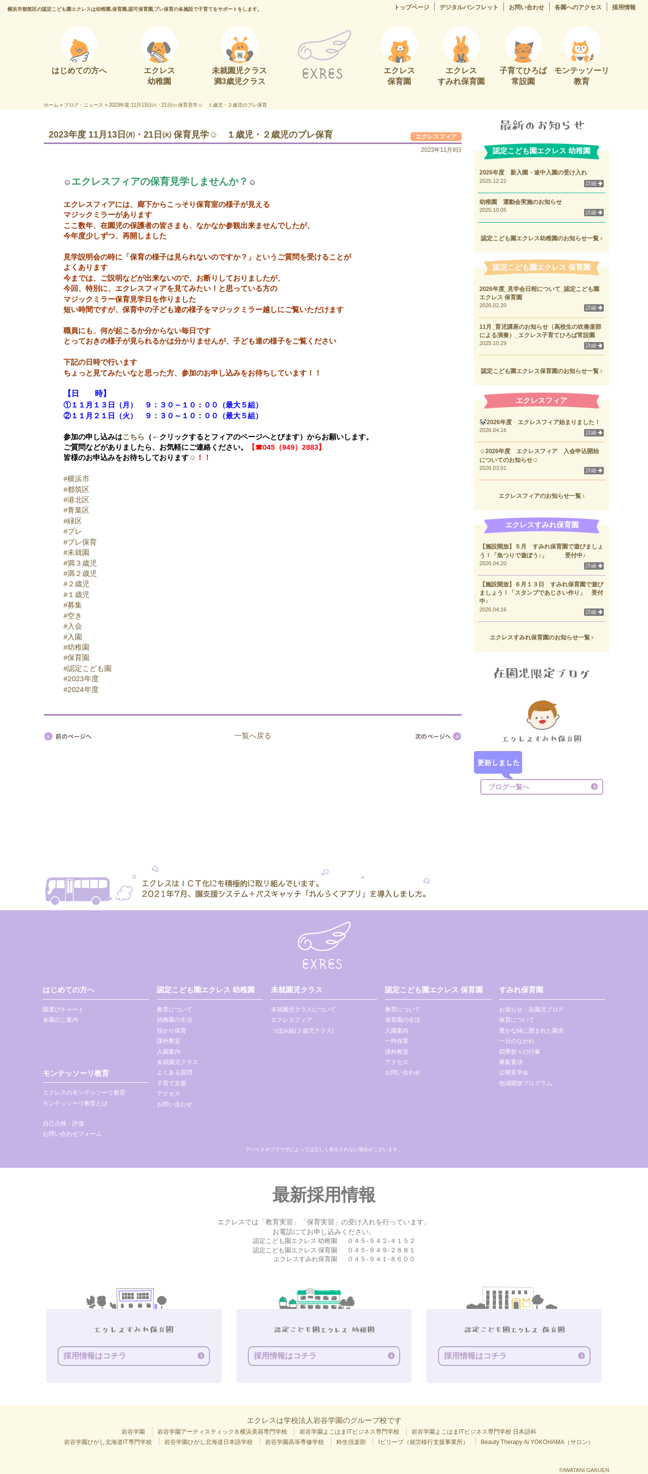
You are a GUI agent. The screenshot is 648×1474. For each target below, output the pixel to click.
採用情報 (624, 7)
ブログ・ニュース (83, 105)
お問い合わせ (526, 7)
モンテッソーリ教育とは (75, 1103)
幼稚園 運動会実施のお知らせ (520, 202)
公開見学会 (514, 1072)
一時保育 (397, 1041)
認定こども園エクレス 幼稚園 (206, 989)
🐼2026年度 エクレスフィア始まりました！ (539, 422)
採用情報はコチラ (94, 1356)
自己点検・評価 (63, 1123)
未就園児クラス (177, 1062)
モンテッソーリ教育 (76, 1073)
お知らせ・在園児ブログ (531, 1009)
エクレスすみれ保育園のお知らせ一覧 (541, 637)
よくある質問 (174, 1072)
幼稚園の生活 (174, 1019)
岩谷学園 (133, 1431)
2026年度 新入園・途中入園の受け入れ (533, 172)
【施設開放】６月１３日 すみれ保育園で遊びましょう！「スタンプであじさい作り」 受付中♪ (541, 593)
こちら (133, 437)
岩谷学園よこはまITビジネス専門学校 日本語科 (474, 1431)
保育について (516, 1019)
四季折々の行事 (519, 1051)
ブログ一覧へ (509, 787)
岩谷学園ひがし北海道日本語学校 (208, 1442)
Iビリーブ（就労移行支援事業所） (423, 1442)
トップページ (411, 7)
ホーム (51, 105)
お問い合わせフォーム (72, 1133)
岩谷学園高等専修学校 (294, 1442)
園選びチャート (63, 1009)
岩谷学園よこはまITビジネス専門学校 (349, 1431)
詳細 (594, 183)
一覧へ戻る (253, 735)
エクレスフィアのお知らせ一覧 (542, 495)
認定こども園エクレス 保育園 (434, 989)
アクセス (168, 1093)
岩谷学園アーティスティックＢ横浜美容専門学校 (222, 1431)
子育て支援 (171, 1083)
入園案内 (168, 1051)
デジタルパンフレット (469, 7)
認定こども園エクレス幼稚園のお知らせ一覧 (541, 238)
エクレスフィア (436, 136)
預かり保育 (171, 1030)
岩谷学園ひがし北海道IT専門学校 (108, 1442)
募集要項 (511, 1062)
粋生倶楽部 (351, 1442)
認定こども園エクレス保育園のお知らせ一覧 (541, 371)
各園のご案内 (60, 1019)
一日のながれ (516, 1041)
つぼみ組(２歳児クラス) (302, 1030)
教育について (174, 1009)
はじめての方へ (68, 989)
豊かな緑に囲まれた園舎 (531, 1030)
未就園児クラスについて (303, 1009)
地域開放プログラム (525, 1083)
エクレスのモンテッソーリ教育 (84, 1092)
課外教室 (168, 1041)
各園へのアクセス (578, 7)
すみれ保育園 (521, 989)
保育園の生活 (402, 1019)
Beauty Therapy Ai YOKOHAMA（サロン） (537, 1442)
